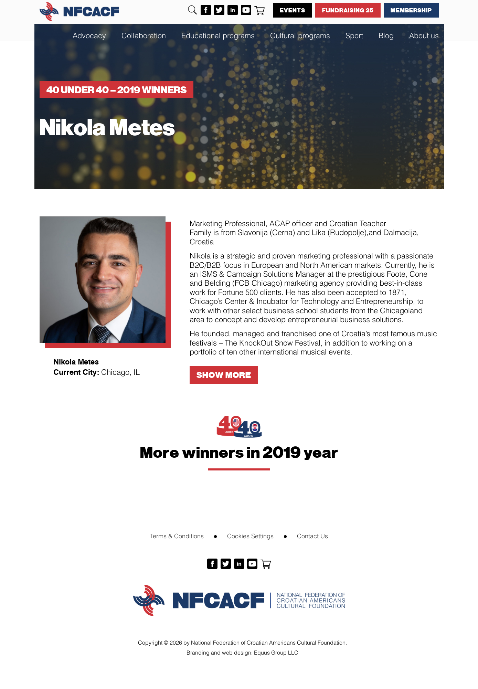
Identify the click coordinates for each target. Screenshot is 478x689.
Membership (411, 10)
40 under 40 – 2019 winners (116, 89)
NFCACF (79, 11)
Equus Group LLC (276, 652)
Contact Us (312, 535)
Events (292, 10)
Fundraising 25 (348, 10)
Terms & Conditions (177, 535)
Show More (223, 374)
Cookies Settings (250, 535)
